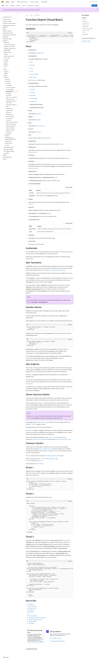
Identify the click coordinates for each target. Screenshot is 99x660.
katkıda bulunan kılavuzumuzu (34, 640)
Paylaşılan (39, 113)
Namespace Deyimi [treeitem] (10, 116)
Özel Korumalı (33, 77)
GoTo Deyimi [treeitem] (8, 95)
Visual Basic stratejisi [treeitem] (7, 21)
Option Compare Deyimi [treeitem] (11, 124)
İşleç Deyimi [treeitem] (8, 120)
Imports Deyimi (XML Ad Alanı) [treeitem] (11, 105)
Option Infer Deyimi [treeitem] (10, 128)
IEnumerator (29, 460)
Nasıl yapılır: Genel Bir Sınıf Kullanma (37, 617)
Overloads (32, 89)
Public (31, 62)
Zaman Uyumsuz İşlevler (87, 28)
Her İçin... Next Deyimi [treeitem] (10, 87)
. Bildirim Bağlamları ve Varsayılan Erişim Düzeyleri (53, 270)
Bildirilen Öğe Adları (46, 138)
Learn (27, 15)
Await (56, 403)
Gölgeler (39, 119)
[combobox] (9, 17)
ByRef (39, 427)
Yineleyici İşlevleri (86, 30)
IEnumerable (44, 458)
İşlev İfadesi (31, 623)
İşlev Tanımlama (85, 23)
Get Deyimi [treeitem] (8, 93)
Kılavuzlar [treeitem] (5, 159)
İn (28, 614)
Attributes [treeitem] (6, 54)
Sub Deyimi (31, 604)
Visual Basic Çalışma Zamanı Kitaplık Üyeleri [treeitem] (10, 49)
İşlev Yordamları (32, 606)
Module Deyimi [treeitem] (9, 114)
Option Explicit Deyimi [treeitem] (10, 126)
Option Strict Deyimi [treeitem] (10, 130)
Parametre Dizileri (32, 615)
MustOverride (33, 101)
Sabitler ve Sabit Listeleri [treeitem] (9, 56)
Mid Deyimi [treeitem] (8, 112)
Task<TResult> (41, 422)
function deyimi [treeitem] (9, 91)
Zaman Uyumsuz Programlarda (40, 439)
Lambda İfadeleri (43, 302)
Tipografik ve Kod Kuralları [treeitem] (9, 46)
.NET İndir (94, 5)
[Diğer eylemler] (72, 15)
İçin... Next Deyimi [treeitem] (10, 89)
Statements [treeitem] (7, 79)
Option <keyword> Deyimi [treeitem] (11, 122)
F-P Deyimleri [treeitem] (9, 85)
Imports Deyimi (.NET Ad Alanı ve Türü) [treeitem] (11, 101)
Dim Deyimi (31, 610)
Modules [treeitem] (5, 66)
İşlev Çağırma (85, 26)
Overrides (32, 92)
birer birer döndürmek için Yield (46, 448)
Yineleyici (39, 132)
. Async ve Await (53, 437)
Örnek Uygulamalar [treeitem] (7, 157)
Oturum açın (94, 1)
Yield (65, 448)
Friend (31, 68)
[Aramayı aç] (90, 2)
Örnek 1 (84, 32)
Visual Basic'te (34, 80)
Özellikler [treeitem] (6, 73)
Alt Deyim (29, 430)
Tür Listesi (61, 144)
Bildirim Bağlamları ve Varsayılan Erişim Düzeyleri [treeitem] (10, 138)
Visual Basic (37, 15)
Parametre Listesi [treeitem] (8, 143)
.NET (32, 15)
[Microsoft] (2, 2)
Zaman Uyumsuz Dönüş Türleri (63, 439)
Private (31, 71)
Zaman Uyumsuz (41, 126)
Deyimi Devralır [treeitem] (9, 108)
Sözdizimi (84, 17)
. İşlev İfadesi (34, 302)
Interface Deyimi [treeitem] (9, 110)
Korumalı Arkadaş (34, 74)
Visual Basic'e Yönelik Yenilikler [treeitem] (9, 23)
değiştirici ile (41, 403)
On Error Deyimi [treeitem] (9, 118)
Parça (83, 19)
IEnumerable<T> (51, 458)
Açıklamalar (84, 21)
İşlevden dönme (85, 25)
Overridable (32, 95)
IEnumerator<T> (39, 460)
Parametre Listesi (32, 152)
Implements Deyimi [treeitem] (10, 99)
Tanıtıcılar (30, 204)
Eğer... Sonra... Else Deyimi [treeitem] (11, 97)
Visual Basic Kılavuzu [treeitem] (7, 19)
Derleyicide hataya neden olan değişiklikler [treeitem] (9, 26)
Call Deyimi (31, 612)
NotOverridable (33, 98)
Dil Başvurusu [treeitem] (7, 42)
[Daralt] (16, 14)
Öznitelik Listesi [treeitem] (8, 141)
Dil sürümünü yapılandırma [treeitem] (9, 44)
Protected (32, 65)
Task (49, 422)
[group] (49, 38)
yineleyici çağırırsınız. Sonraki (53, 455)
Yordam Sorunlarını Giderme (35, 619)
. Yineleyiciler (40, 463)
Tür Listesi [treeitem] (7, 145)
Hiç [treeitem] (4, 68)
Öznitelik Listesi (40, 53)
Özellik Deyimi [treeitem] (9, 131)
